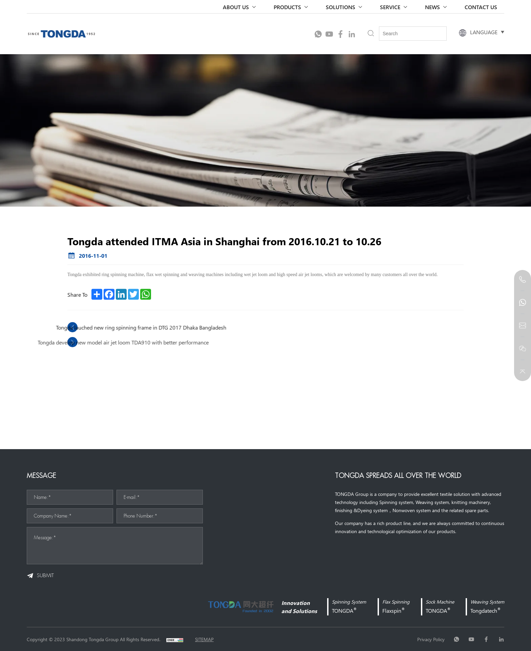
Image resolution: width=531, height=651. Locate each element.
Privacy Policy (431, 639)
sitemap (204, 639)
